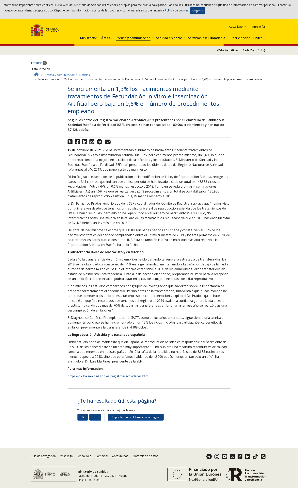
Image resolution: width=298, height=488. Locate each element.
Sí (83, 417)
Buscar (256, 27)
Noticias (84, 75)
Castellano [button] (237, 26)
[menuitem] (88, 37)
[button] (88, 37)
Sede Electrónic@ (254, 50)
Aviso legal (66, 456)
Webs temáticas (227, 50)
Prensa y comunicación (60, 75)
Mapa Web (84, 456)
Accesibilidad (120, 456)
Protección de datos (145, 456)
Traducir (39, 63)
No (95, 417)
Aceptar (198, 11)
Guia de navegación (43, 456)
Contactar (101, 456)
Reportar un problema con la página (136, 417)
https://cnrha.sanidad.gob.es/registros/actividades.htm (108, 376)
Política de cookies (177, 10)
